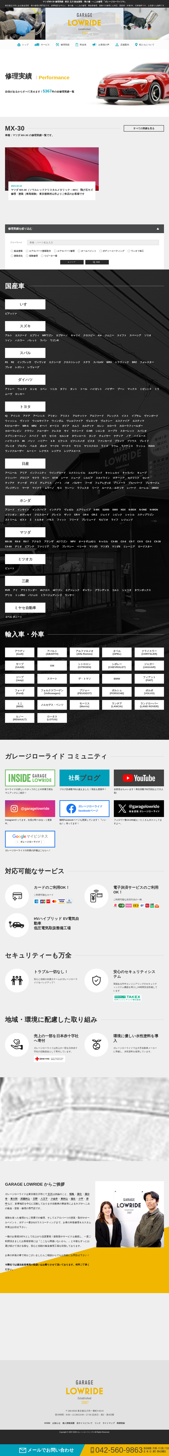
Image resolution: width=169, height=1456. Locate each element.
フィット (61, 522)
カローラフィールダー (131, 427)
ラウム (114, 447)
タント (73, 390)
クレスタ (56, 432)
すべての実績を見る (143, 128)
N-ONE (143, 512)
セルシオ (64, 437)
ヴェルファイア (74, 422)
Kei (100, 336)
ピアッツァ (11, 314)
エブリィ (34, 336)
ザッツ (67, 517)
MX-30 (8, 544)
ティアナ (9, 484)
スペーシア (135, 336)
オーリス (54, 427)
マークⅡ (66, 447)
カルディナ (88, 427)
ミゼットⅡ (146, 390)
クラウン (29, 432)
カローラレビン (13, 432)
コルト (115, 593)
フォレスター (147, 363)
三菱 (19, 584)
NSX (123, 512)
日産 (19, 465)
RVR (7, 593)
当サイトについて (84, 1429)
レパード (131, 490)
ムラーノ (49, 490)
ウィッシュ (11, 422)
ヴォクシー (106, 422)
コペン (43, 390)
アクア (26, 417)
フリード (74, 522)
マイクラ (37, 490)
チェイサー (105, 437)
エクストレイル (77, 474)
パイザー (109, 390)
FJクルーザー (12, 427)
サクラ (35, 479)
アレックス (113, 417)
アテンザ (48, 544)
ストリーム (11, 522)
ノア (128, 437)
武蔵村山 (25, 1204)
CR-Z (94, 517)
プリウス (131, 442)
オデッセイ (26, 517)
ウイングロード (57, 474)
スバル (19, 354)
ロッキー (19, 395)
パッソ (31, 442)
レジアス (56, 452)
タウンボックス (142, 593)
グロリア (24, 479)
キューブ (142, 474)
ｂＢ (52, 442)
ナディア (118, 437)
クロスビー (89, 336)
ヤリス (77, 447)
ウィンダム (57, 422)
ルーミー (31, 452)
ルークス (106, 490)
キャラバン (128, 474)
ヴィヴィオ (40, 363)
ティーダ (22, 484)
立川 (50, 1199)
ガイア (65, 427)
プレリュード (89, 522)
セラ (44, 437)
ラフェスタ (83, 490)
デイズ (33, 484)
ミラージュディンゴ (51, 598)
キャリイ (75, 336)
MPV (72, 544)
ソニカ (53, 390)
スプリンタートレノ (15, 437)
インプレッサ (24, 363)
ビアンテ (29, 549)
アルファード (97, 417)
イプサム (136, 417)
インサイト (23, 512)
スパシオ (142, 432)
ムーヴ (8, 395)
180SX (155, 490)
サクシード (77, 432)
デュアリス (46, 484)
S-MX (96, 512)
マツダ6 (116, 549)
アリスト (65, 417)
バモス (50, 522)
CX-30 (157, 544)
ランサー (69, 598)
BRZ (134, 363)
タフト (63, 390)
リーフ (95, 490)
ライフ (114, 522)
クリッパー (11, 479)
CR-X (86, 517)
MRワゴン (47, 336)
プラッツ (119, 442)
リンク (98, 1429)
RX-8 (17, 544)
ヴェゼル (68, 512)
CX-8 (123, 544)
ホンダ (19, 502)
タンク (92, 437)
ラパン (43, 341)
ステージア (119, 479)
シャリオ (126, 593)
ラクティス (127, 447)
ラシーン (69, 490)
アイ (15, 593)
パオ (67, 484)
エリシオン (11, 517)
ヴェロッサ (92, 422)
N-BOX (132, 512)
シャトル (129, 517)
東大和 (13, 1204)
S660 (115, 512)
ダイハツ (19, 381)
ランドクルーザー (14, 452)
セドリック (133, 479)
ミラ (157, 390)
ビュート (9, 571)
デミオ (18, 549)
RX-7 (26, 544)
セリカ (52, 437)
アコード (9, 512)
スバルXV (98, 363)
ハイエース (140, 437)
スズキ (19, 326)
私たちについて (144, 44)
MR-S (25, 427)
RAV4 (151, 447)
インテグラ (55, 512)
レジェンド (127, 522)
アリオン (52, 417)
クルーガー (43, 432)
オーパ (43, 427)
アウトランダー (29, 593)
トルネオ (39, 522)
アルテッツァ (80, 417)
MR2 (34, 427)
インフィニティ (38, 474)
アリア (23, 474)
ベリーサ (81, 549)
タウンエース (79, 437)
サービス (42, 44)
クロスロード (42, 517)
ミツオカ (19, 562)
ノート (58, 484)
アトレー (9, 390)
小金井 (54, 1204)
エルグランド (95, 474)
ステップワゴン (145, 517)
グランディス (102, 593)
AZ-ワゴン (62, 544)
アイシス (15, 417)
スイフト (121, 336)
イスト (125, 417)
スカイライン (103, 479)
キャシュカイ (112, 474)
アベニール (11, 474)
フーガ (88, 484)
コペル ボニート (13, 620)
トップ (23, 44)
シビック (117, 517)
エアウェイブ (83, 512)
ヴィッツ (24, 422)
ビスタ (91, 442)
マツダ (19, 535)
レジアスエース (72, 452)
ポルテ (43, 447)
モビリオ (103, 522)
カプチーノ (62, 336)
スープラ (112, 432)
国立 (79, 1199)
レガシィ (19, 368)
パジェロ (33, 598)
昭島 (71, 1199)
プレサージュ (152, 484)
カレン (100, 427)
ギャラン (87, 593)
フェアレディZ (102, 484)
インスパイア (39, 512)
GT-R (55, 479)
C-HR (89, 432)
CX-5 (140, 544)
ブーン (120, 390)
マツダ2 (93, 549)
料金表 (80, 44)
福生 (73, 1204)
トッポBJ (20, 598)
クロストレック (72, 363)
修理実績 (62, 44)
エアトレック (72, 593)
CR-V (77, 517)
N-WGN (154, 512)
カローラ (111, 427)
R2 (12, 363)
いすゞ (19, 304)
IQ (6, 417)
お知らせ (56, 1429)
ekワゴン (58, 593)
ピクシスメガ (77, 442)
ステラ (86, 363)
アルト (8, 336)
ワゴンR (54, 341)
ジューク (75, 479)
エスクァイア (122, 422)
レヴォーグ (33, 368)
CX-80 (114, 544)
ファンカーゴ (105, 442)
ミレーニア (129, 549)
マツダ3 (104, 549)
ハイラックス (12, 442)
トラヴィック (122, 363)
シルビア (88, 479)
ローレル (144, 490)
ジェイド (105, 517)
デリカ (8, 598)
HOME (47, 1429)
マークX (54, 447)
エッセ (33, 390)
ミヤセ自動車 (19, 611)
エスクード (21, 336)
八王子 (44, 1204)
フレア (55, 549)
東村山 (64, 1204)
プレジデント (12, 490)
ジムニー (109, 336)
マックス (132, 390)
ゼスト (23, 522)
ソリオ (147, 336)
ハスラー (19, 341)
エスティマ (138, 422)
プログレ (22, 447)
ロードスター (145, 549)
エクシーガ (55, 363)
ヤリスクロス (91, 447)
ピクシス (62, 442)
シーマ (64, 479)
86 (23, 442)
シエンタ (100, 432)
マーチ (25, 490)
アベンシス (39, 417)
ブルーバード (135, 484)
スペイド (34, 437)
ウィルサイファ (40, 422)
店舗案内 (122, 44)
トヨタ (19, 408)
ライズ (104, 447)
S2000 (105, 512)
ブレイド (144, 442)
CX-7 (131, 544)
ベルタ (33, 447)
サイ (66, 432)
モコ (59, 490)
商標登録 (121, 1429)
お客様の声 (100, 44)
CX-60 (8, 549)
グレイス (56, 517)
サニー (45, 479)
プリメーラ (119, 484)
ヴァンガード (151, 417)
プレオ (8, 368)
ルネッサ (119, 490)
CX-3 (148, 544)
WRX (109, 363)
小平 (80, 1204)
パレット (32, 341)
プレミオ (9, 447)
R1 (6, 363)
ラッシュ (140, 447)
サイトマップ (109, 1429)
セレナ (145, 479)
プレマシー (68, 549)
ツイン (8, 341)
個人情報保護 (68, 1429)
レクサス (44, 452)
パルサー (77, 484)
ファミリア (43, 549)
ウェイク (22, 390)
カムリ (75, 427)
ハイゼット (96, 390)
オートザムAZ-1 (87, 544)
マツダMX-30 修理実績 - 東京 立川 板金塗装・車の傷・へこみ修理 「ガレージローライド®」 (84, 2)
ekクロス (45, 593)
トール (83, 390)
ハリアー (42, 442)
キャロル (103, 544)
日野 (35, 1204)
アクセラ (36, 544)
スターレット (127, 432)
